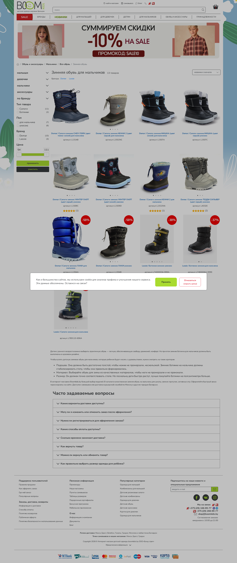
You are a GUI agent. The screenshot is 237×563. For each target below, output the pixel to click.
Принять (166, 281)
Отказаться (190, 282)
